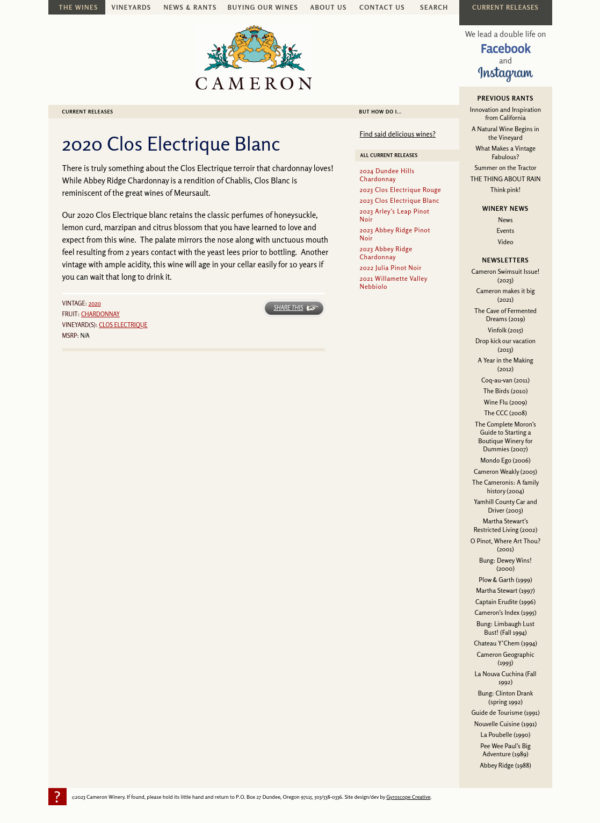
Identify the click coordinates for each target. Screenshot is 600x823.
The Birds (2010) (505, 391)
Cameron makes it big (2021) (505, 295)
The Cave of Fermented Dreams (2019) (505, 315)
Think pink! (505, 190)
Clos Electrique (123, 325)
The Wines (78, 7)
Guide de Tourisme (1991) (505, 712)
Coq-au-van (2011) (505, 380)
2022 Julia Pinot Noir (391, 268)
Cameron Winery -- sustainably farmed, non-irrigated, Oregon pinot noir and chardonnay (254, 57)
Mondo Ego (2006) (505, 460)
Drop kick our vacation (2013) (505, 345)
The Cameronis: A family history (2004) (505, 486)
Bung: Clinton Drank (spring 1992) (505, 697)
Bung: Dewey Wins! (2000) (505, 564)
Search (434, 7)
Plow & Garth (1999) (505, 580)
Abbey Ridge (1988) (505, 765)
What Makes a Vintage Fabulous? (505, 152)
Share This (288, 307)
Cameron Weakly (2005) (505, 471)
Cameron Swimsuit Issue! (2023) (505, 275)
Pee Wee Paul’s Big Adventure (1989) (505, 750)
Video (505, 242)
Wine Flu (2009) (505, 402)
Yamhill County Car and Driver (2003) (505, 506)
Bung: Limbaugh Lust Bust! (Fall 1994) (505, 628)
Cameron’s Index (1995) (505, 612)
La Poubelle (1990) (506, 734)
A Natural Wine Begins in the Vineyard (505, 133)
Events (506, 230)
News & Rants (189, 7)
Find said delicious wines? (398, 134)
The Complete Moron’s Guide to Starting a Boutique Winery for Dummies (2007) (505, 436)
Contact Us (382, 7)
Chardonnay (100, 314)
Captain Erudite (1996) (505, 602)
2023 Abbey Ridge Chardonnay (386, 253)
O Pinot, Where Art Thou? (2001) (505, 545)
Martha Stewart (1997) (505, 590)
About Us (328, 7)
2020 (95, 303)
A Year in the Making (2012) (505, 364)
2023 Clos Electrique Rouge (401, 190)
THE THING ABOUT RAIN (505, 179)
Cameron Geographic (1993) (505, 658)
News (505, 220)
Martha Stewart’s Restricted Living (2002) (506, 525)
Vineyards (131, 7)
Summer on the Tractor (505, 168)
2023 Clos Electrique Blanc (400, 200)
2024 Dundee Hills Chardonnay (387, 175)
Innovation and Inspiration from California (505, 113)
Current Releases (87, 112)
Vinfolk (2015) (505, 330)
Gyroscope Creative (408, 796)
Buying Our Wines (263, 7)
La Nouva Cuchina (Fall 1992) (505, 678)
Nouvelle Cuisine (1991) (505, 724)
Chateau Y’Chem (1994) (505, 643)
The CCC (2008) (505, 413)
